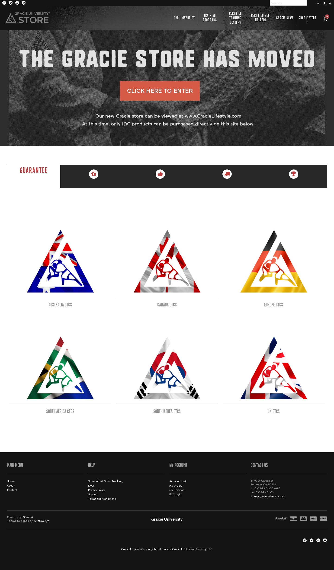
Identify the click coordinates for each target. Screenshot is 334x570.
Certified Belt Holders (261, 18)
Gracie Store (308, 18)
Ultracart (28, 517)
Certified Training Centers (235, 18)
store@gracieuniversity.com (267, 496)
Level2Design (41, 520)
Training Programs (210, 18)
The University (184, 18)
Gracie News (285, 18)
